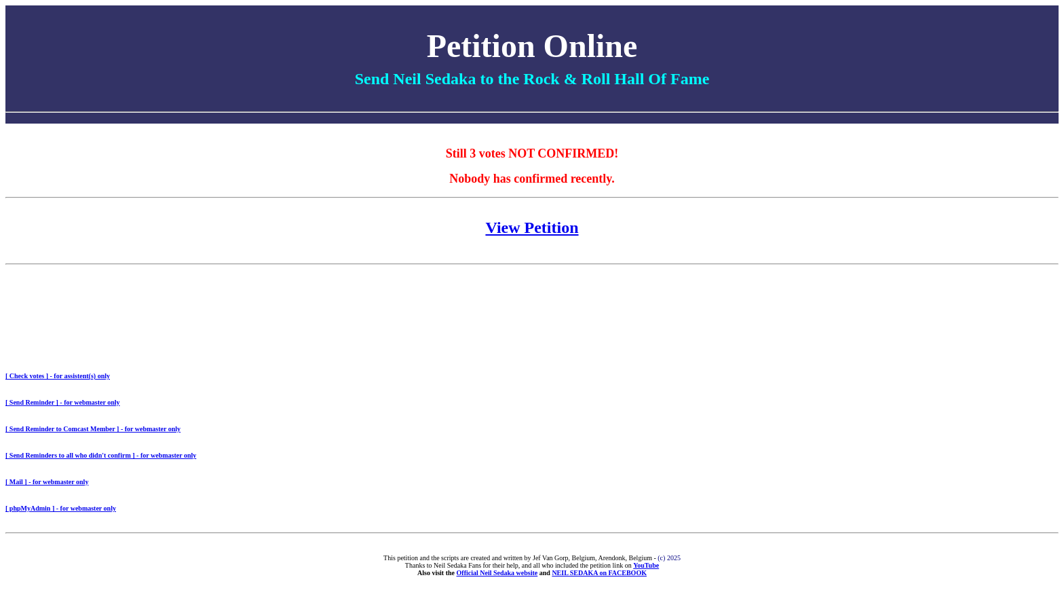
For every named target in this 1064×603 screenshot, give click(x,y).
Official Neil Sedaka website (497, 573)
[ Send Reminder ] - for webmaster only (62, 402)
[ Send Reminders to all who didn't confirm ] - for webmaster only (100, 455)
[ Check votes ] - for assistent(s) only (57, 376)
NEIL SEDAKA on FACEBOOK (599, 573)
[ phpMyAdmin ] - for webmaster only (60, 508)
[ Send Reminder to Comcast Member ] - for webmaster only (92, 429)
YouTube (646, 565)
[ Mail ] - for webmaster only (46, 482)
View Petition (531, 227)
